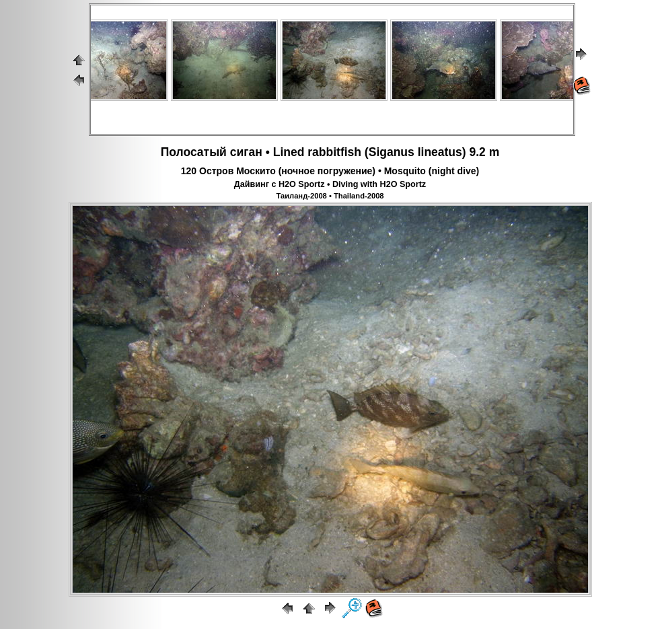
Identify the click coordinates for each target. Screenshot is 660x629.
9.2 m (485, 152)
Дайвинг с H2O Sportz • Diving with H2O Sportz (330, 184)
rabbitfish (334, 152)
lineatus (440, 152)
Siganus (391, 152)
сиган (246, 152)
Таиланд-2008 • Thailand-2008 (329, 196)
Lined (289, 152)
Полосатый (194, 152)
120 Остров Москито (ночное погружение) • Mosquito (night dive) (330, 170)
